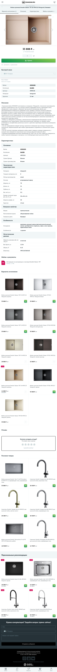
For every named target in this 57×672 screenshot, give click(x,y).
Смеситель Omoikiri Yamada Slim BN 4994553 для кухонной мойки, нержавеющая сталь (42, 510)
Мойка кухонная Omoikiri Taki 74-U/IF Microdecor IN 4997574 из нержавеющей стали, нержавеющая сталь (14, 480)
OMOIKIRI (33, 85)
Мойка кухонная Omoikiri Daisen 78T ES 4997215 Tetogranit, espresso (14, 295)
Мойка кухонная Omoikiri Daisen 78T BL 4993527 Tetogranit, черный (42, 386)
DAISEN (32, 88)
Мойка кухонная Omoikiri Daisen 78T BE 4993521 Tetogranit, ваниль (14, 416)
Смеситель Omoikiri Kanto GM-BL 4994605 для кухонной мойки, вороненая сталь (13, 610)
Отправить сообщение (28, 644)
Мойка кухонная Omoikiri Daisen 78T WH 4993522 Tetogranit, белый (40, 295)
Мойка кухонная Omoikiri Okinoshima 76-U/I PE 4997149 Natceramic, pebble (13, 540)
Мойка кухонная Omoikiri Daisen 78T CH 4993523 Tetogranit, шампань (14, 386)
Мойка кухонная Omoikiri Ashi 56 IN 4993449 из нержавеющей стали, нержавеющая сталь (42, 579)
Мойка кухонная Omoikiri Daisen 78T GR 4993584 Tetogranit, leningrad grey (42, 326)
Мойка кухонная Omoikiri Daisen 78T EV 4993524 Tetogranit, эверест (14, 356)
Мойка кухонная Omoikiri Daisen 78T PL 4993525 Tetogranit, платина (14, 326)
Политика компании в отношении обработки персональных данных (28, 661)
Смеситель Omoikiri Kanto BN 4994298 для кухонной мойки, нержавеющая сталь (41, 610)
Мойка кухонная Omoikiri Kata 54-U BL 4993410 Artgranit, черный (13, 579)
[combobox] (4, 73)
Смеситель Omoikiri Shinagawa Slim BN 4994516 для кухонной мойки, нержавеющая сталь (42, 540)
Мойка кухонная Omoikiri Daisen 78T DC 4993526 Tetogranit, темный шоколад (42, 356)
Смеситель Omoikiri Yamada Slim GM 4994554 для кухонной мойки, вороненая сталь (42, 479)
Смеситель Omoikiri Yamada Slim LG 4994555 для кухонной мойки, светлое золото (13, 510)
